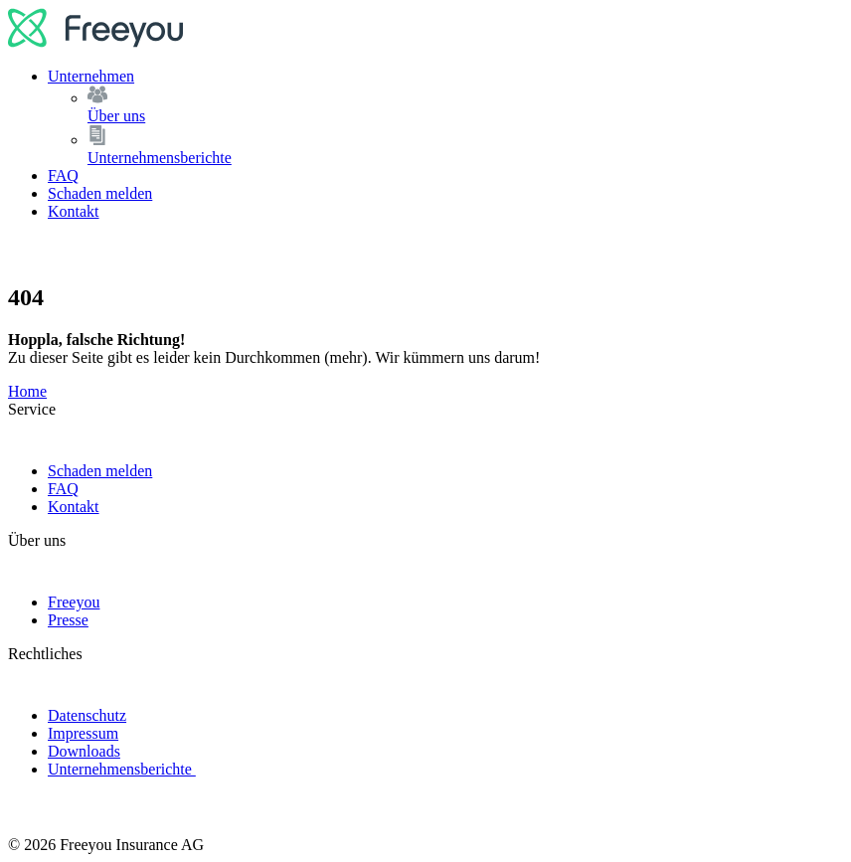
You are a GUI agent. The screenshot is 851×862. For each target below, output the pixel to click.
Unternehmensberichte (465, 145)
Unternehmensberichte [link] (122, 769)
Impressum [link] (83, 733)
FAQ (63, 175)
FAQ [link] (63, 488)
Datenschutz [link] (87, 715)
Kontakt (73, 211)
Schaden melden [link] (100, 470)
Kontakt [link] (73, 506)
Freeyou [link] (73, 602)
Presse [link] (68, 619)
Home (27, 391)
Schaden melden (100, 193)
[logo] (96, 42)
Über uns (465, 105)
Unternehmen (91, 76)
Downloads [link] (84, 751)
